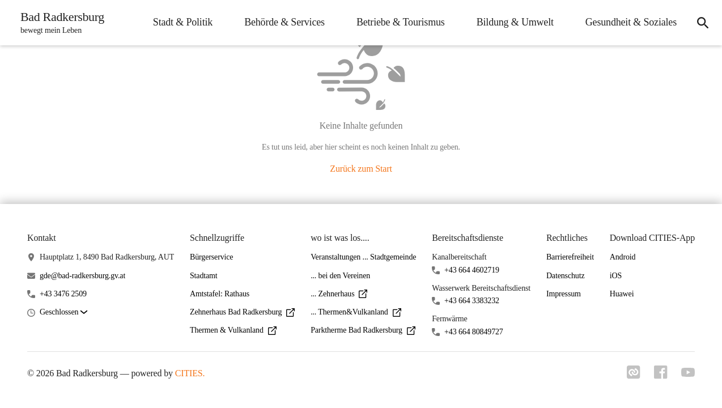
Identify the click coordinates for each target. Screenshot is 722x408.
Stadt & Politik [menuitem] (183, 22)
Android (623, 257)
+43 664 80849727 (473, 332)
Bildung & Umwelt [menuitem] (515, 22)
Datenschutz (565, 275)
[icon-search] (702, 22)
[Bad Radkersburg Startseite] (59, 22)
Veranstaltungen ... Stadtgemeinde (363, 257)
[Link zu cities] (633, 375)
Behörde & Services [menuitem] (284, 22)
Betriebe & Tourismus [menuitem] (400, 22)
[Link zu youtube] (688, 373)
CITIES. (190, 373)
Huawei (622, 294)
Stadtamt (204, 275)
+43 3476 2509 (63, 294)
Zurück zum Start (361, 168)
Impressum (563, 294)
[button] (63, 312)
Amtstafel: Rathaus (219, 294)
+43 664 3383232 (471, 300)
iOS (616, 275)
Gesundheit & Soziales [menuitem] (631, 22)
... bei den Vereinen (340, 275)
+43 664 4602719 (471, 270)
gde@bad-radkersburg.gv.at (82, 275)
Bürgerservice (211, 257)
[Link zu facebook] (661, 375)
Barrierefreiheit (570, 257)
